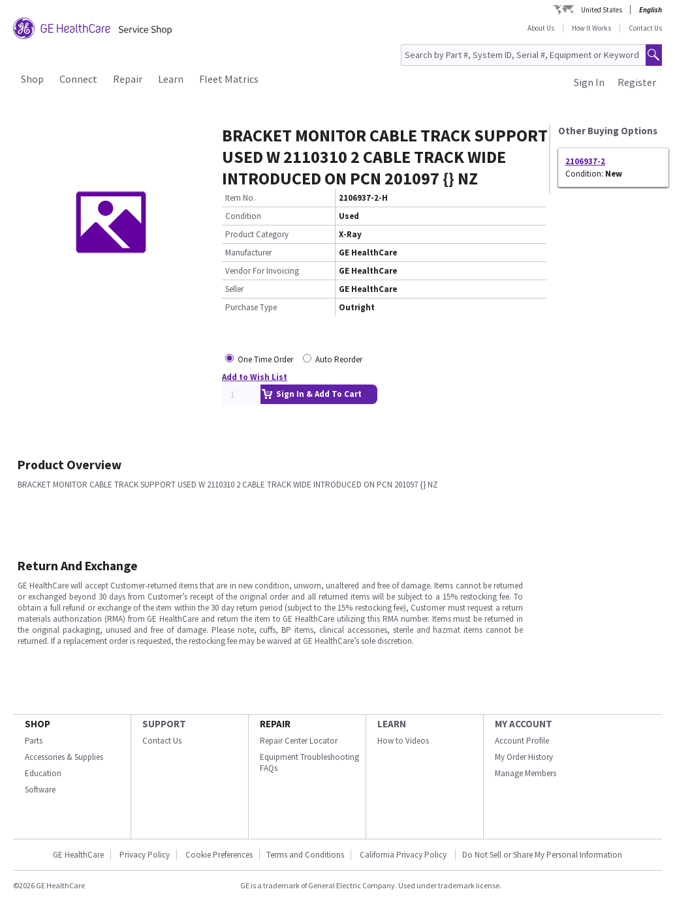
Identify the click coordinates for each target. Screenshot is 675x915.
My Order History (524, 756)
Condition (243, 216)
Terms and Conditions (305, 854)
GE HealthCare (78, 854)
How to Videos (403, 740)
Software (40, 789)
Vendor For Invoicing (262, 270)
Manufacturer (248, 252)
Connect (78, 78)
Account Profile (522, 740)
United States (601, 9)
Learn (170, 78)
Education (43, 773)
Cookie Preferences (219, 854)
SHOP (37, 724)
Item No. (240, 197)
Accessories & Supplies (64, 756)
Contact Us (645, 28)
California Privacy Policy (404, 854)
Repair (127, 78)
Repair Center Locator (299, 740)
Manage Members (525, 773)
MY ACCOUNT (523, 724)
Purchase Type (251, 307)
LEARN (391, 724)
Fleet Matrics (229, 78)
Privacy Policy (144, 854)
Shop (32, 78)
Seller (234, 289)
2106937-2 (585, 161)
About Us (540, 28)
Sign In (589, 82)
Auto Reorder (338, 359)
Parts (33, 740)
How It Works (591, 28)
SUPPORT (164, 724)
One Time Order (265, 359)
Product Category (257, 234)
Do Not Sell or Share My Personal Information (542, 854)
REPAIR (275, 724)
